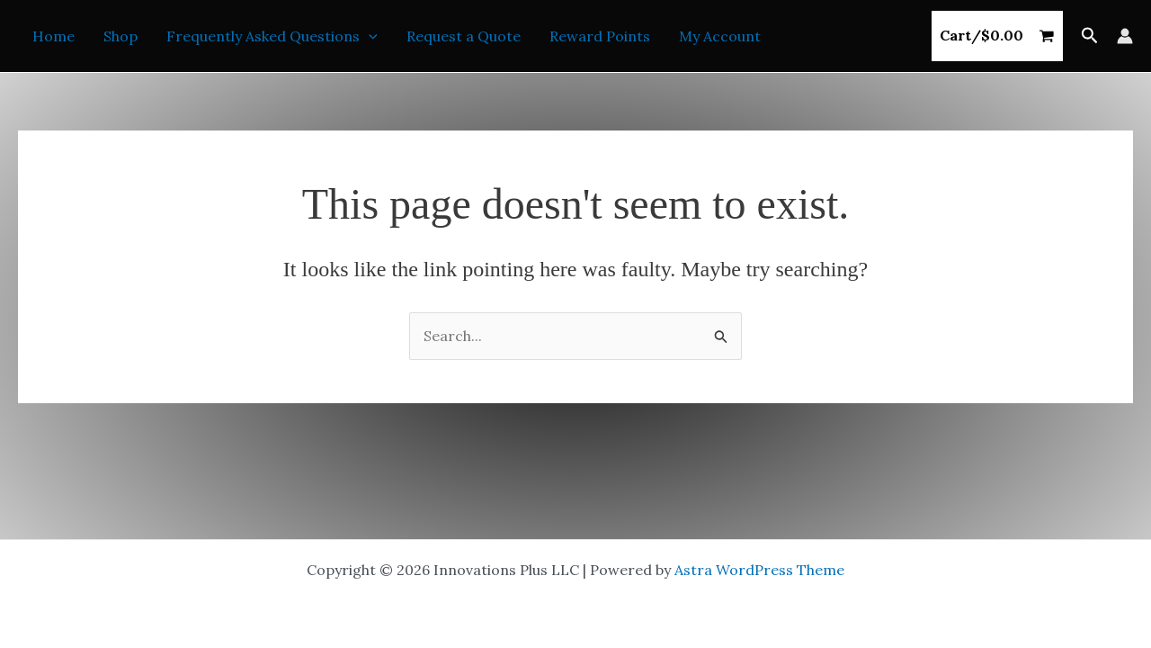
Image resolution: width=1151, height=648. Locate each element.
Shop (120, 36)
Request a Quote (463, 36)
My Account (720, 36)
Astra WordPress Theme (759, 570)
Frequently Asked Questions (272, 36)
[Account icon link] (1125, 36)
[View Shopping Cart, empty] (997, 36)
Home (53, 36)
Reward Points (599, 36)
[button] (369, 36)
